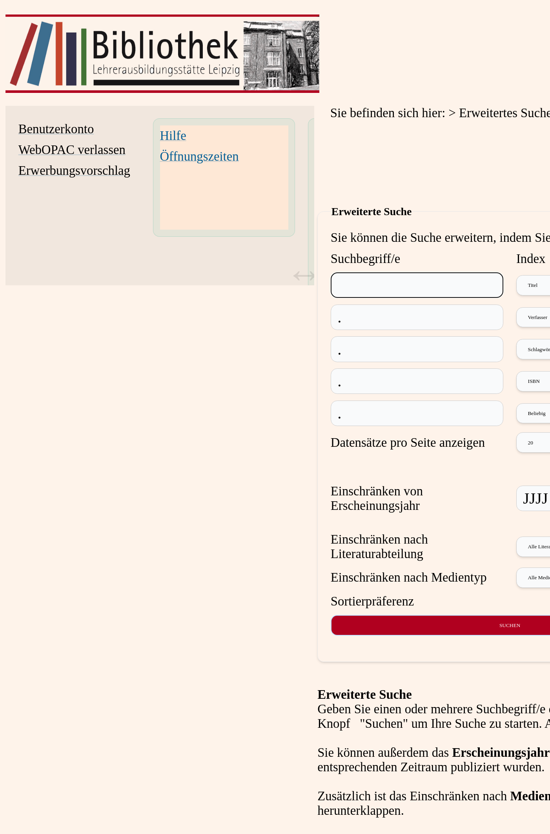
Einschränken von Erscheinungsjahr (377, 498)
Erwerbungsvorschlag (74, 170)
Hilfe (173, 136)
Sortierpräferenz (372, 601)
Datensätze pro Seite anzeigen (408, 442)
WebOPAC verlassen (72, 150)
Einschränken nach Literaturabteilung (379, 546)
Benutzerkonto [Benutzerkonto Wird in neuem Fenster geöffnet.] (56, 129)
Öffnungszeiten (199, 156)
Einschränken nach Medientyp (409, 577)
